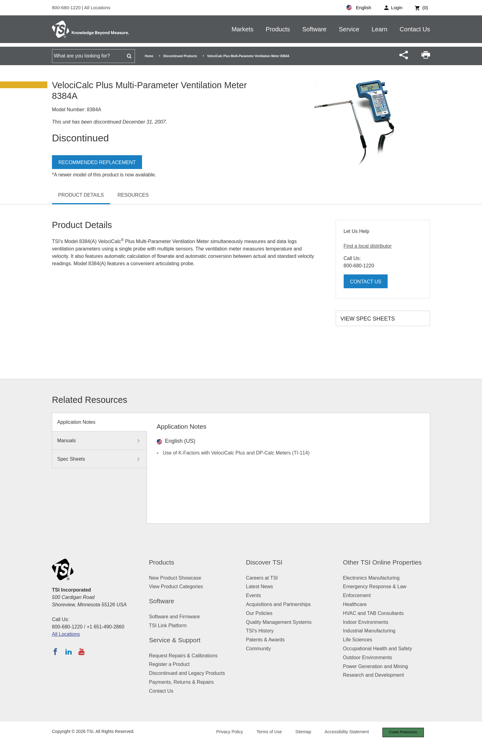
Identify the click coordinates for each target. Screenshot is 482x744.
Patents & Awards (265, 639)
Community (258, 648)
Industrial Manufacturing (369, 630)
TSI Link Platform (168, 625)
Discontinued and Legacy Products (187, 673)
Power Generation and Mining (375, 666)
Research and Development (373, 675)
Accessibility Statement (344, 732)
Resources (132, 195)
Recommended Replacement (97, 162)
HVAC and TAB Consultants (373, 613)
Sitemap (300, 732)
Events (253, 595)
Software (314, 29)
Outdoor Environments (367, 657)
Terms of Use (266, 732)
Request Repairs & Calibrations (183, 655)
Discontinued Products (180, 56)
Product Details (81, 195)
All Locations (97, 7)
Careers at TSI (262, 578)
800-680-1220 (67, 7)
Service (349, 29)
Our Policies (259, 613)
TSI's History (260, 630)
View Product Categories (176, 586)
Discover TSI (264, 562)
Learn (379, 29)
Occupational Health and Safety (377, 648)
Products (278, 29)
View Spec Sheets (368, 319)
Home (149, 56)
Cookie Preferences (401, 732)
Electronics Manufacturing (371, 578)
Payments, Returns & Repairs (181, 682)
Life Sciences (357, 639)
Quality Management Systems (278, 622)
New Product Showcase (175, 578)
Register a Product (169, 664)
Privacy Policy (226, 732)
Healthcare (355, 604)
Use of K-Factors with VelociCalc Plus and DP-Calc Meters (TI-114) (236, 452)
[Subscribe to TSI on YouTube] (81, 651)
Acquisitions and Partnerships (278, 604)
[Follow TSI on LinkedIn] (68, 651)
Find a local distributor (368, 246)
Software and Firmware (174, 616)
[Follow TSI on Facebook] (55, 651)
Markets (242, 29)
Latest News (259, 586)
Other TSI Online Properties (382, 562)
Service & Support (175, 640)
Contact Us (415, 29)
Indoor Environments (366, 622)
